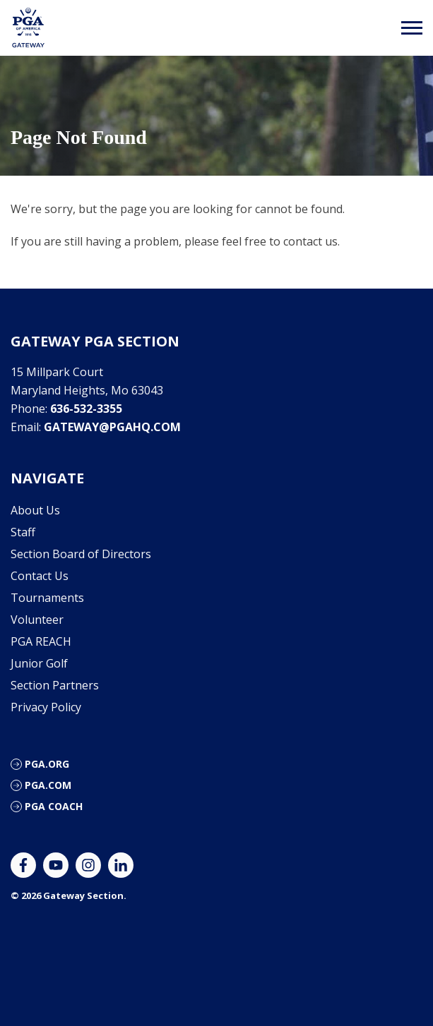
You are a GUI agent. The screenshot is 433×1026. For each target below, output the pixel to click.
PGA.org (47, 764)
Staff (23, 532)
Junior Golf (39, 663)
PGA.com (48, 785)
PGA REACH (41, 641)
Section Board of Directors (81, 554)
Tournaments (47, 597)
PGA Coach (54, 806)
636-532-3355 (86, 408)
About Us (35, 510)
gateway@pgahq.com (112, 427)
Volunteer (37, 619)
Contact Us (40, 576)
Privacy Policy (46, 707)
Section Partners (55, 685)
